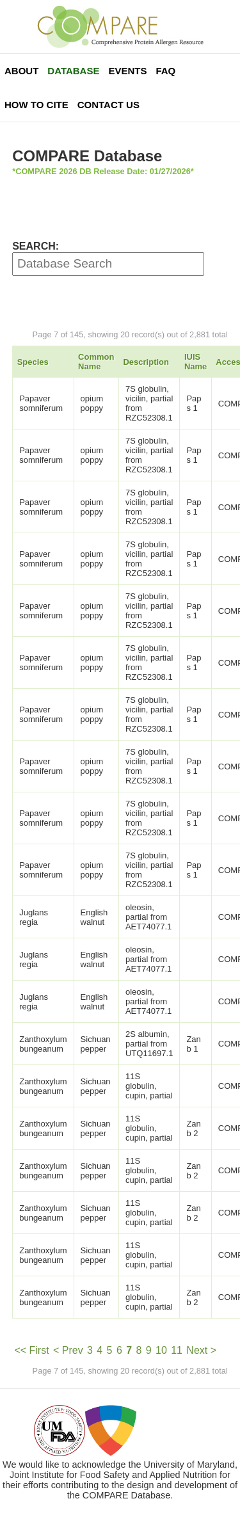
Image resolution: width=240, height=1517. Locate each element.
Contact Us (108, 104)
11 (176, 1350)
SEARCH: (35, 246)
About (21, 70)
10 (161, 1350)
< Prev (68, 1350)
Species (33, 362)
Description (146, 362)
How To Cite (36, 104)
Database (73, 70)
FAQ (165, 70)
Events (127, 70)
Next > (201, 1350)
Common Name (96, 361)
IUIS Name (195, 361)
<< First (31, 1350)
